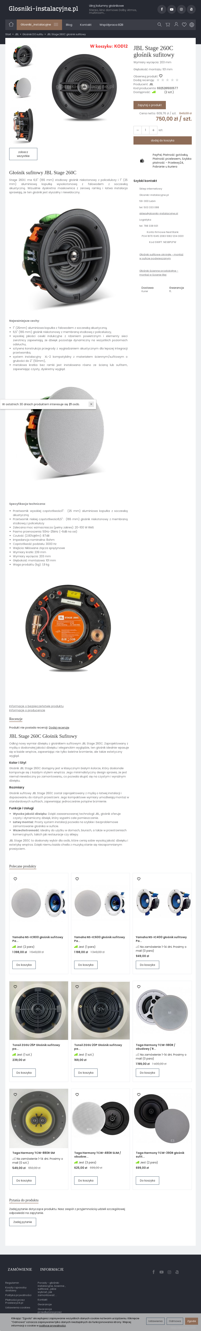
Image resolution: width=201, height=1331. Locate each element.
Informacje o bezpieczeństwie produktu (36, 706)
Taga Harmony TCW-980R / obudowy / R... (155, 1050)
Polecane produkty (27, 869)
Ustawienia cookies (17, 1307)
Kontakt (86, 25)
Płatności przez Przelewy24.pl (15, 1300)
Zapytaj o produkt (150, 105)
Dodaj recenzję (59, 730)
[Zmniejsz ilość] (151, 130)
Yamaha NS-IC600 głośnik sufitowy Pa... (99, 943)
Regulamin (12, 1282)
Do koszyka (24, 969)
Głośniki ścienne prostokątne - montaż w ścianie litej (158, 273)
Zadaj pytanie (22, 1227)
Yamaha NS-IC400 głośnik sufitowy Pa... (161, 943)
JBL (151, 84)
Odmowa (175, 1321)
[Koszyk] (168, 24)
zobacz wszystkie (23, 154)
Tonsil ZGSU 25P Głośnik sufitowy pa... (36, 1050)
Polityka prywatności (18, 1294)
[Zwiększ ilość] (136, 130)
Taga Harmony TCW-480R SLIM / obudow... (97, 1158)
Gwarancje (45, 1304)
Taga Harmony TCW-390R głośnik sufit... (160, 1158)
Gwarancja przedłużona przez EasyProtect (50, 1311)
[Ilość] (144, 130)
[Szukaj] (160, 24)
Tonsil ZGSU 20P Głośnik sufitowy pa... (98, 1050)
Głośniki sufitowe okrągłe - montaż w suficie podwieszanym (161, 256)
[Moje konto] (177, 24)
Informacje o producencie (27, 710)
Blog (69, 25)
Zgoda (191, 1321)
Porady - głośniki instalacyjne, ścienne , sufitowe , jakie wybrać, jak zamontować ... (52, 1288)
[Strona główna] (43, 8)
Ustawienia (155, 1321)
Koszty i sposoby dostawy (15, 1288)
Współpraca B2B (111, 25)
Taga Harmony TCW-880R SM (33, 1157)
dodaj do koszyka (162, 140)
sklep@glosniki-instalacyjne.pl (158, 213)
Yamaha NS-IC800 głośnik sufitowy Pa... (37, 943)
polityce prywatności (52, 1325)
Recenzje (18, 719)
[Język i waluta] (192, 24)
